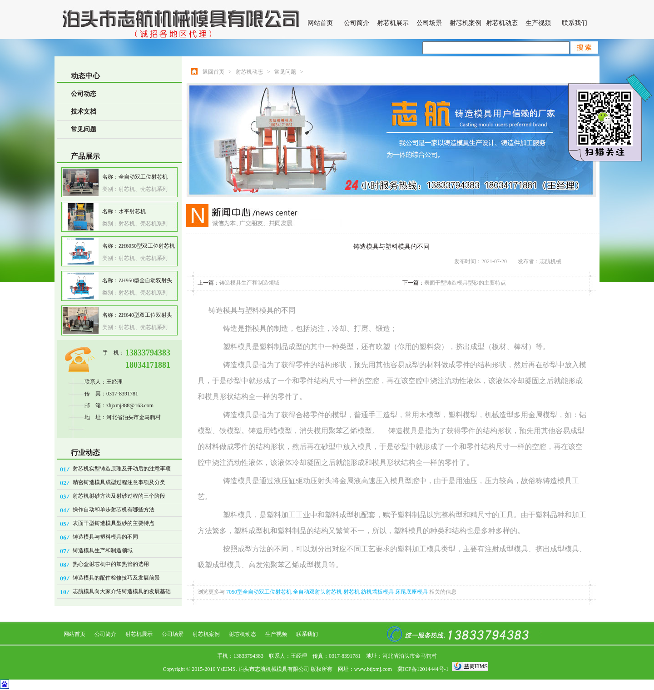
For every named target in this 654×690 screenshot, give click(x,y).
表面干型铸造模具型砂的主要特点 (113, 523)
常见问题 (83, 129)
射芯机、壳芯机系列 (143, 189)
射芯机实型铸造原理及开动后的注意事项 (122, 468)
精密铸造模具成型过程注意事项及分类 (119, 482)
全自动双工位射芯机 (143, 177)
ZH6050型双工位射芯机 (147, 246)
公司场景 (429, 23)
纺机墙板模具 (378, 592)
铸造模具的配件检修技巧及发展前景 (116, 578)
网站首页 (320, 23)
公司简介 (356, 23)
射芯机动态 (502, 23)
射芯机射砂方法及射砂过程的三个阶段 (119, 496)
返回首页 (213, 72)
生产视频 (538, 23)
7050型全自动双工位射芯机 (259, 592)
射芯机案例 (465, 23)
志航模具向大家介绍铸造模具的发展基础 (122, 591)
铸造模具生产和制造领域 (103, 550)
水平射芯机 (132, 211)
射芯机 (352, 592)
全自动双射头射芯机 (318, 592)
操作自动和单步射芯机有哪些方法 (113, 509)
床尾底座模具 (412, 592)
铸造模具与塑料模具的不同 (105, 537)
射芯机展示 (393, 23)
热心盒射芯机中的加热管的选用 (111, 564)
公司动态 (83, 93)
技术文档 (83, 111)
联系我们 (574, 23)
